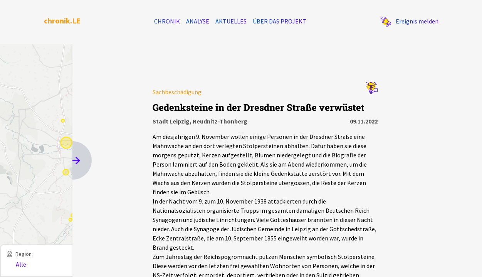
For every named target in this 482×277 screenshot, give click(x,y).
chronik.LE (62, 20)
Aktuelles (231, 21)
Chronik (167, 21)
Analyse (197, 21)
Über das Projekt (279, 21)
